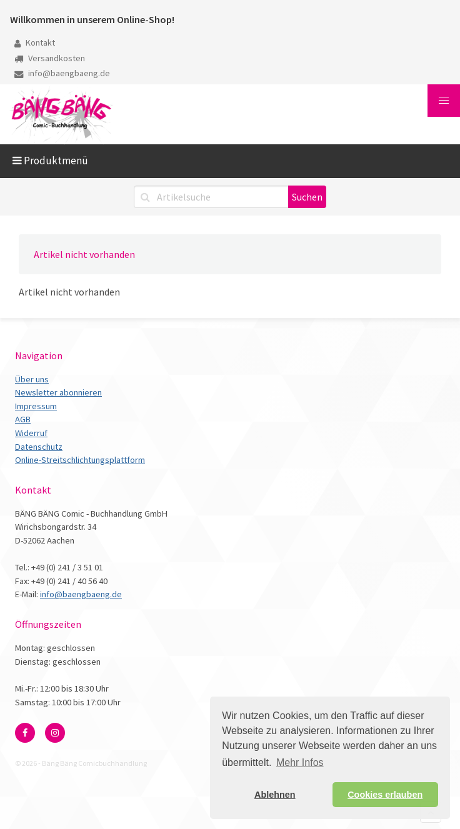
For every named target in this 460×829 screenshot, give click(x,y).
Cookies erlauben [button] (385, 795)
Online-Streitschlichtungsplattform (80, 459)
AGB (23, 419)
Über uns (32, 379)
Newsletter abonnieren (58, 392)
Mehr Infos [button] (300, 762)
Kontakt (34, 42)
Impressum (36, 406)
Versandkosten (49, 58)
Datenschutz (38, 446)
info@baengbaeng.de (62, 73)
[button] (444, 100)
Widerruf (31, 433)
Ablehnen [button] (275, 795)
